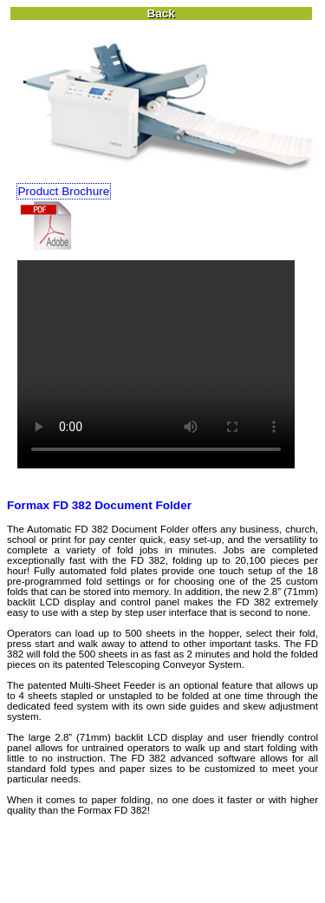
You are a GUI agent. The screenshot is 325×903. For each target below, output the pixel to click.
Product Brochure (64, 191)
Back (160, 13)
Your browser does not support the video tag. (156, 364)
